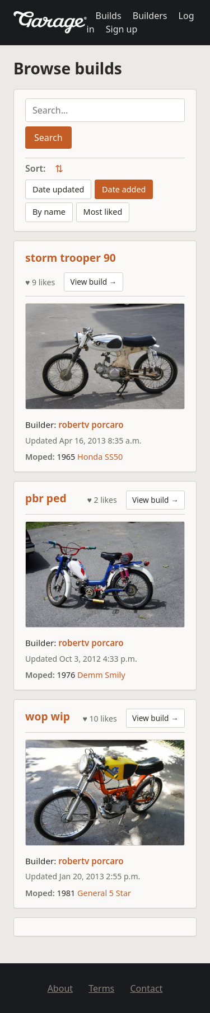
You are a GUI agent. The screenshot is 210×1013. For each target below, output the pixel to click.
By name (49, 211)
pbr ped (46, 498)
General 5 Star (104, 893)
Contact (146, 988)
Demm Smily (101, 675)
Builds (109, 16)
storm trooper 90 (70, 257)
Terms (101, 988)
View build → (94, 281)
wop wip (47, 716)
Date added (124, 189)
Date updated (58, 189)
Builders (150, 16)
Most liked (103, 211)
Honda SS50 (100, 456)
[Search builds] (105, 110)
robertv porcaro (90, 424)
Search (48, 137)
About (60, 988)
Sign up (122, 29)
